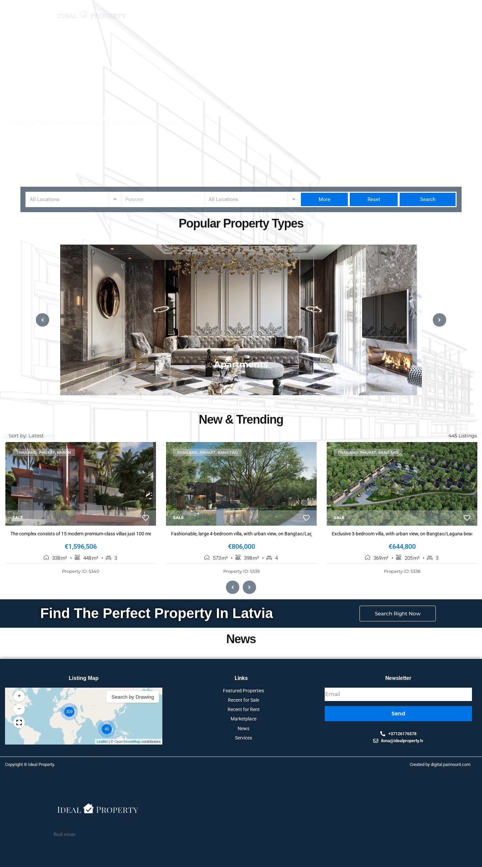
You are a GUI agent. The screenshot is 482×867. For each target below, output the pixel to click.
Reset (374, 199)
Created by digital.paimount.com (440, 765)
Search (427, 199)
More (324, 199)
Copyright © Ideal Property (29, 765)
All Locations (45, 199)
